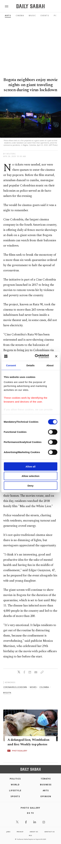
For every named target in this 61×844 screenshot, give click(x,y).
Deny (30, 485)
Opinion (45, 796)
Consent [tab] (11, 365)
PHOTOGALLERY (19, 751)
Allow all (30, 466)
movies (33, 687)
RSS (30, 835)
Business (46, 784)
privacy (20, 832)
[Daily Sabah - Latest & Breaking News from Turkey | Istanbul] (30, 6)
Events (45, 15)
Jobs (8, 832)
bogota (7, 692)
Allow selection (30, 476)
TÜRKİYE (46, 778)
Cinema (20, 15)
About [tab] (50, 365)
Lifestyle (15, 790)
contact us (49, 832)
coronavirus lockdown (15, 687)
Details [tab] (31, 365)
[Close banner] (56, 356)
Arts (8, 15)
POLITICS (15, 778)
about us (34, 832)
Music (32, 15)
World (15, 784)
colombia (44, 687)
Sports (15, 796)
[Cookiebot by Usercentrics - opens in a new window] (36, 356)
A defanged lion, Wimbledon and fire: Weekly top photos (28, 742)
